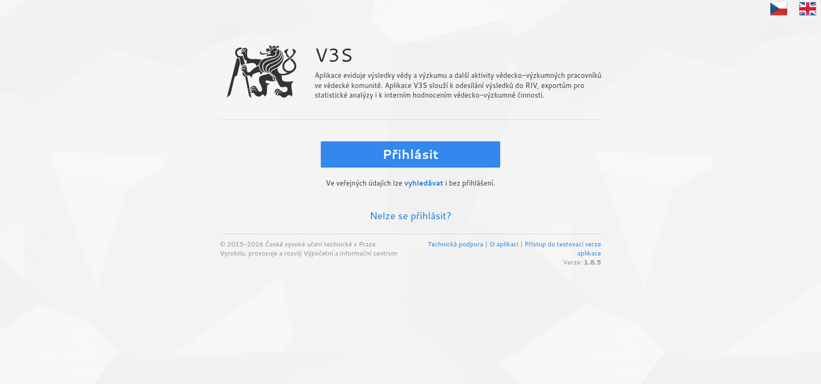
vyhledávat (423, 183)
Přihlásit (410, 154)
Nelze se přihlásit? (410, 215)
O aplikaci (504, 244)
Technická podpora (455, 244)
